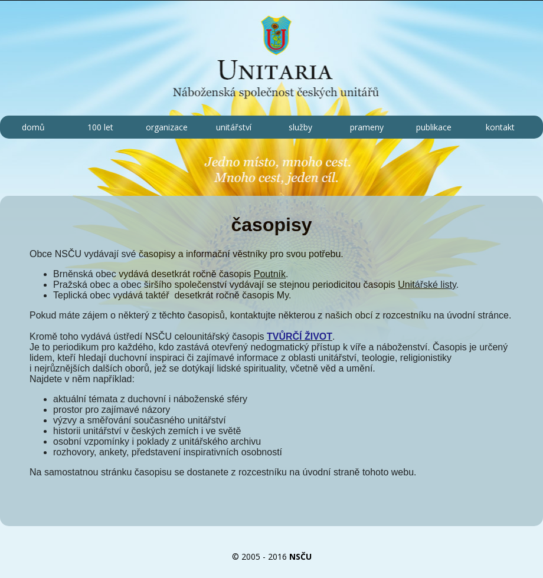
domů (33, 127)
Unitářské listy (427, 285)
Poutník (270, 274)
